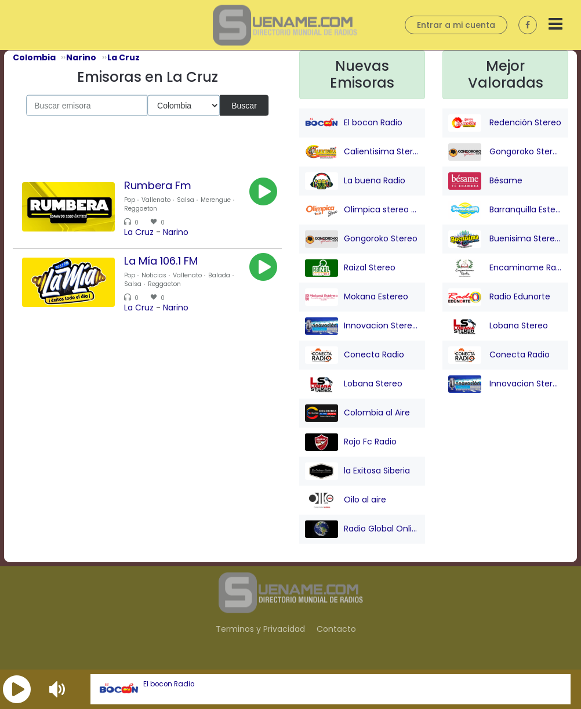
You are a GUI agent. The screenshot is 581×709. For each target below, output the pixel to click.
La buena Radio (355, 181)
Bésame (485, 181)
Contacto (336, 629)
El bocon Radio (168, 684)
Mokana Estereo (356, 297)
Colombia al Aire (357, 413)
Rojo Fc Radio (351, 442)
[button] (17, 689)
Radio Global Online (362, 529)
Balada (219, 275)
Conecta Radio (354, 355)
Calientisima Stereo (362, 152)
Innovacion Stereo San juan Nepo (362, 326)
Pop (129, 200)
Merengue (216, 200)
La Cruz (139, 232)
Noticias (153, 275)
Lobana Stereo (353, 384)
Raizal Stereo (350, 268)
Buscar (244, 105)
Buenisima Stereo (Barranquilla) (505, 239)
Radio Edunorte (499, 297)
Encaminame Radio (505, 268)
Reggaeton (140, 208)
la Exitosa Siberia (357, 471)
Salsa (185, 200)
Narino (175, 232)
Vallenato (155, 200)
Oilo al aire (345, 500)
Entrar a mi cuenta (456, 25)
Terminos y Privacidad (260, 629)
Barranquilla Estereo (505, 210)
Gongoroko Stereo (361, 239)
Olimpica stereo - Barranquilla (362, 210)
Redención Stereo (504, 123)
